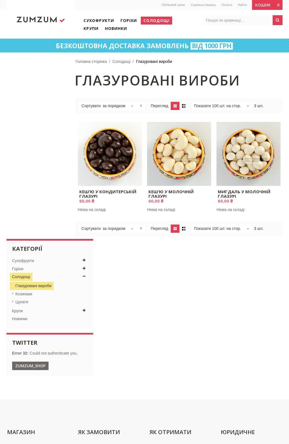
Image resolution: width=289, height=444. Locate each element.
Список (184, 106)
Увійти (241, 4)
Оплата (226, 4)
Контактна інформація (28, 304)
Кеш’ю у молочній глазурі (171, 193)
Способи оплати (94, 323)
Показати (202, 106)
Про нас (15, 314)
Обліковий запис (173, 4)
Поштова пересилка (168, 304)
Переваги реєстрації (97, 314)
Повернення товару (239, 323)
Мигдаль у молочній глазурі (244, 193)
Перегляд (160, 106)
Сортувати (91, 106)
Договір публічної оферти (244, 304)
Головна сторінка (91, 61)
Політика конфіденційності (245, 314)
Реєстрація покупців (97, 304)
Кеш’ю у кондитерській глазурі (108, 193)
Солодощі (122, 61)
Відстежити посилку (168, 314)
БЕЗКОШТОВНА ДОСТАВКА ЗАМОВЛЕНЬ (144, 46)
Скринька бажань (203, 4)
